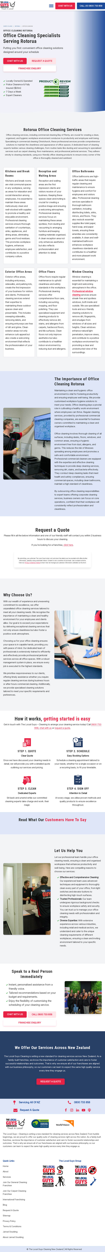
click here (68, 544)
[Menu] (51, 6)
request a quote (62, 727)
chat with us (46, 727)
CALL (42, 1014)
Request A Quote (42, 61)
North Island (7, 26)
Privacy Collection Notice (32, 562)
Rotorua (17, 26)
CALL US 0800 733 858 (91, 6)
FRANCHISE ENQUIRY (29, 68)
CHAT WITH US (65, 6)
